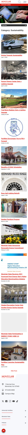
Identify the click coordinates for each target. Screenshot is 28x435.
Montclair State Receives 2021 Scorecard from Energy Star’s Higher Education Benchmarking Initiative (13, 276)
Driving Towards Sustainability (11, 55)
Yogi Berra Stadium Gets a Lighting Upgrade (13, 111)
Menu (24, 1)
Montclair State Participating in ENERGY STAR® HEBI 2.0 (12, 335)
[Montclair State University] (6, 2)
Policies (4, 422)
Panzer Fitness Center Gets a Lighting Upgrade (11, 83)
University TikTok (17, 401)
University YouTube (13, 401)
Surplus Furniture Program (10, 219)
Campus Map (8, 394)
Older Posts (14, 371)
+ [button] (25, 410)
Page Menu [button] (4, 25)
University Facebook (6, 401)
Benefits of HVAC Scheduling (11, 167)
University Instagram (10, 401)
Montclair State (6, 416)
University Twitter (3, 401)
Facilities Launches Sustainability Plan (12, 363)
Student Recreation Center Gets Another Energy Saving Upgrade (12, 306)
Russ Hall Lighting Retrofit (10, 193)
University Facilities (6, 4)
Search (19, 1)
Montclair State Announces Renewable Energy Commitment (12, 247)
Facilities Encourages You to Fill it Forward (12, 140)
